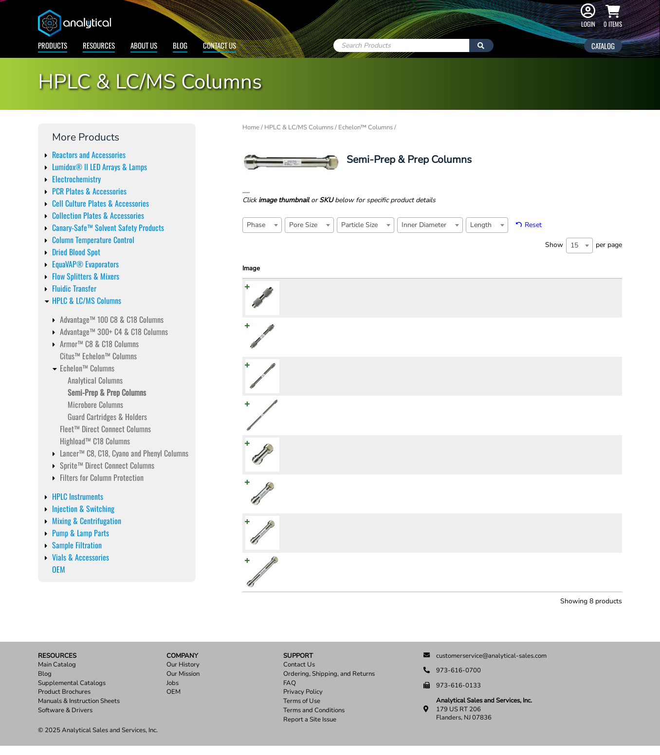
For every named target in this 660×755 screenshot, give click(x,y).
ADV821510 (304, 386)
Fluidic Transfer (74, 288)
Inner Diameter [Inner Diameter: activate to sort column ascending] (472, 273)
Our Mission (183, 683)
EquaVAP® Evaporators (85, 264)
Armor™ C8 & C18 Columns (99, 344)
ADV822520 (304, 582)
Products (52, 45)
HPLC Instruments (77, 496)
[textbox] (259, 225)
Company (182, 665)
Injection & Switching (83, 508)
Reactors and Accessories (89, 154)
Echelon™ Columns (87, 368)
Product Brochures (64, 701)
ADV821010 (304, 347)
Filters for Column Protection (102, 477)
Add (606, 307)
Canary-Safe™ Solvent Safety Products (108, 227)
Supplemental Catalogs (72, 692)
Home (250, 127)
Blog (180, 45)
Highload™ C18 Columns (95, 441)
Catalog (603, 45)
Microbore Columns (95, 404)
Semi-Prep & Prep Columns (107, 392)
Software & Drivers (65, 720)
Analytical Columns (95, 380)
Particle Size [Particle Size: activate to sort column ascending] (423, 268)
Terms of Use (301, 710)
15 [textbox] (574, 245)
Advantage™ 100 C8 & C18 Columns (112, 319)
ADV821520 (304, 543)
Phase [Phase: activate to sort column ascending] (335, 268)
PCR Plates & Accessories (89, 191)
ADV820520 (304, 464)
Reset (533, 224)
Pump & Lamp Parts (80, 533)
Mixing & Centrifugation (86, 521)
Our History (183, 674)
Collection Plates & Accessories (98, 215)
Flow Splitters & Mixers (85, 276)
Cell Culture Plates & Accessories (100, 203)
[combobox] (262, 225)
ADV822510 (304, 425)
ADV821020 (304, 503)
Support (298, 665)
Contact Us (219, 45)
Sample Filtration (77, 545)
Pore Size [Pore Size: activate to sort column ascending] (374, 268)
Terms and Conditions (314, 720)
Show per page (583, 245)
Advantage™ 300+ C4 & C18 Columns (114, 331)
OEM (58, 569)
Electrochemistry (76, 179)
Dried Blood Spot (76, 252)
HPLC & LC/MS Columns (86, 300)
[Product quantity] (579, 307)
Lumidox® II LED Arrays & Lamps (99, 167)
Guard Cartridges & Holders (107, 416)
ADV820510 (304, 308)
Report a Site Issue (309, 728)
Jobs (172, 692)
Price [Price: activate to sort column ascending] (536, 268)
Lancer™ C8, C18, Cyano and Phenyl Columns (124, 453)
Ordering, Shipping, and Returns (329, 683)
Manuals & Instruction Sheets (79, 710)
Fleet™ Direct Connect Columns (105, 429)
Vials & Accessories (80, 557)
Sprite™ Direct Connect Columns (107, 465)
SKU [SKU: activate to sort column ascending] (289, 268)
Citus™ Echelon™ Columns (98, 356)
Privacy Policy (303, 701)
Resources (99, 45)
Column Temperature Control (93, 240)
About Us (143, 45)
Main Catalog (57, 674)
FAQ (289, 692)
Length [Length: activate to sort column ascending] (507, 268)
